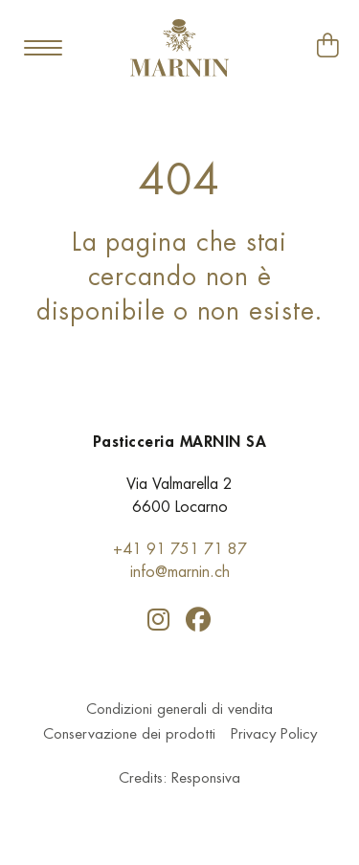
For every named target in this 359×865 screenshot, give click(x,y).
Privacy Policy (274, 735)
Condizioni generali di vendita (179, 710)
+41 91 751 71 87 (180, 549)
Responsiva (205, 779)
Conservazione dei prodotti (129, 735)
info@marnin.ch (180, 572)
